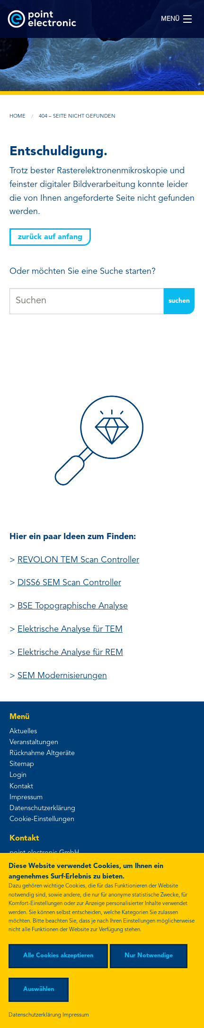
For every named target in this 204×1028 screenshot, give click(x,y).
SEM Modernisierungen (62, 676)
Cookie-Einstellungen (41, 819)
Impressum (26, 797)
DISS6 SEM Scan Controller (69, 583)
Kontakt (21, 786)
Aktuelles (23, 731)
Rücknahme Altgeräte (42, 753)
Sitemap (21, 764)
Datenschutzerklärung (42, 808)
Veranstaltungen (33, 742)
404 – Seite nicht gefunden (77, 116)
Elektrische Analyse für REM (70, 652)
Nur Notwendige (148, 956)
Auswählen (38, 989)
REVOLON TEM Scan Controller (78, 560)
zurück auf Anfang (50, 237)
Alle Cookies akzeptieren (58, 956)
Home (17, 116)
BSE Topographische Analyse (73, 606)
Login (18, 775)
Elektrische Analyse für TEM (70, 629)
